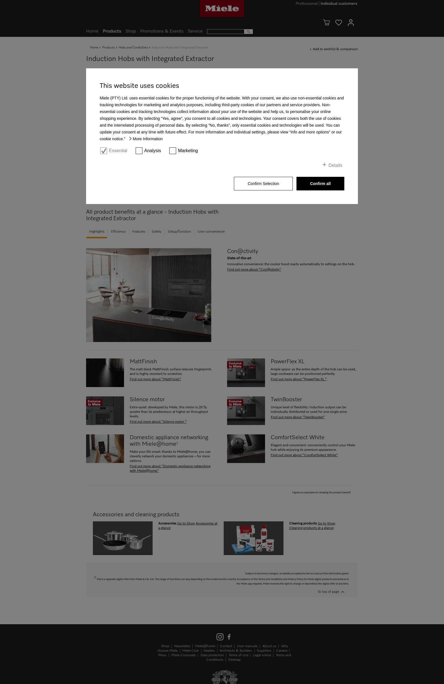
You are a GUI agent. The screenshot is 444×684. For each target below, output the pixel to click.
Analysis (152, 150)
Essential (118, 150)
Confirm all (320, 183)
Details (335, 165)
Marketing (188, 150)
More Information (148, 139)
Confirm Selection (263, 183)
